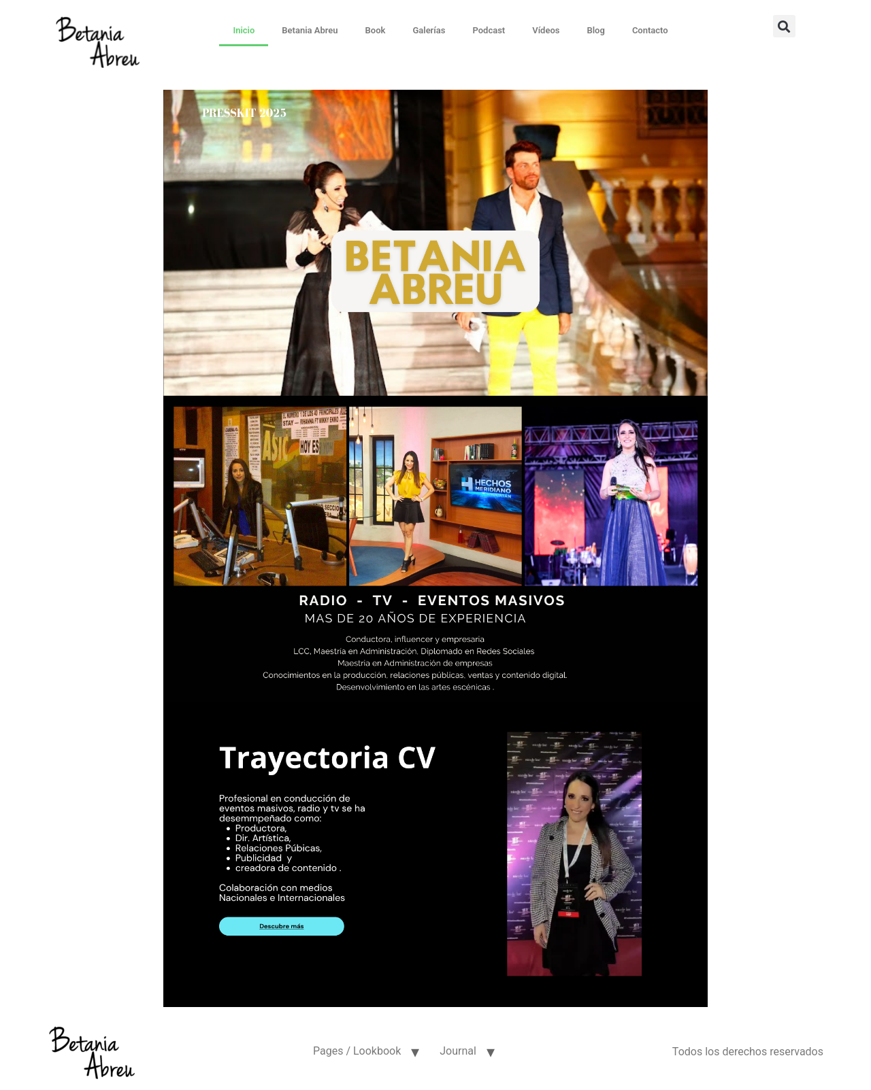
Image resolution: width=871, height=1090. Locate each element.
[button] (784, 26)
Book (375, 30)
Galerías (428, 30)
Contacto (650, 30)
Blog (595, 30)
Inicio (243, 30)
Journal (458, 1050)
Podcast (488, 30)
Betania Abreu (310, 30)
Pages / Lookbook (357, 1050)
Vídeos (545, 30)
